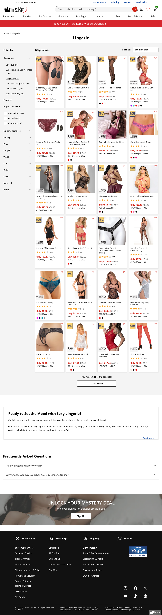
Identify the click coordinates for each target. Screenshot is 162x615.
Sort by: (126, 49)
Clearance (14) (15, 123)
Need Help (58, 538)
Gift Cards (20, 597)
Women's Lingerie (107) (18, 83)
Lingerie (99, 16)
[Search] (96, 9)
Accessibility (21, 591)
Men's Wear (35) (14, 88)
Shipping (115, 2)
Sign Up (81, 516)
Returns (127, 2)
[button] (96, 384)
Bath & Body (135, 16)
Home (6, 33)
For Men (26, 16)
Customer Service (23, 553)
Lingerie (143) (12, 78)
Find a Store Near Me (93, 564)
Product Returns (23, 564)
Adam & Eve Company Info (95, 553)
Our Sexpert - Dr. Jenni (60, 564)
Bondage (81, 16)
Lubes (117, 16)
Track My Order (22, 558)
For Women (9, 16)
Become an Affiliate (92, 570)
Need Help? (141, 2)
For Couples (44, 16)
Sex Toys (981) (12, 64)
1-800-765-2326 (29, 2)
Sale (153, 16)
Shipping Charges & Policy (27, 570)
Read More (148, 438)
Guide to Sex (55, 558)
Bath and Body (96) (15, 93)
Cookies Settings (23, 581)
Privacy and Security (25, 575)
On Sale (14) (14, 118)
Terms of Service (23, 585)
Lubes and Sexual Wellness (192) (19, 71)
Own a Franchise (91, 575)
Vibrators (63, 16)
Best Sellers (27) (16, 113)
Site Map (53, 570)
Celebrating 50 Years (93, 558)
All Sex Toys (54, 553)
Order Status (99, 2)
